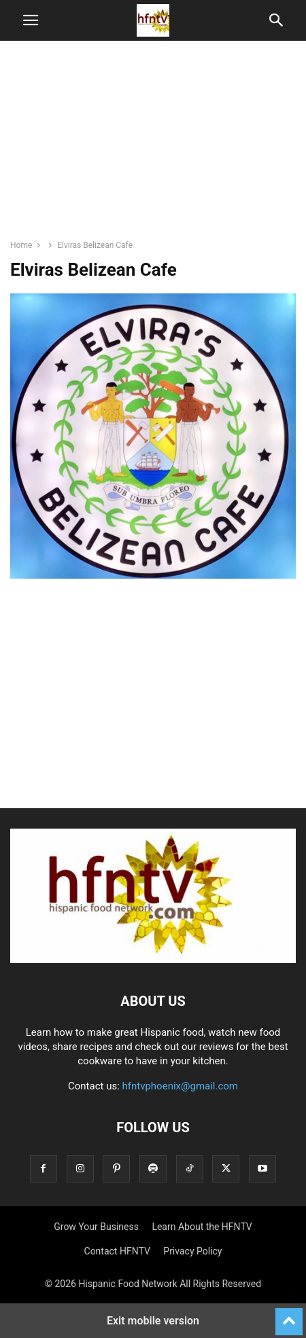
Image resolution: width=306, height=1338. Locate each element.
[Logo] (153, 960)
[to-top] (289, 1315)
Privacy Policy (192, 1251)
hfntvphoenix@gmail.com (180, 1086)
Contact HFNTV (117, 1251)
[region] (153, 146)
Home (21, 245)
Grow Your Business (96, 1226)
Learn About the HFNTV (202, 1226)
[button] (30, 20)
